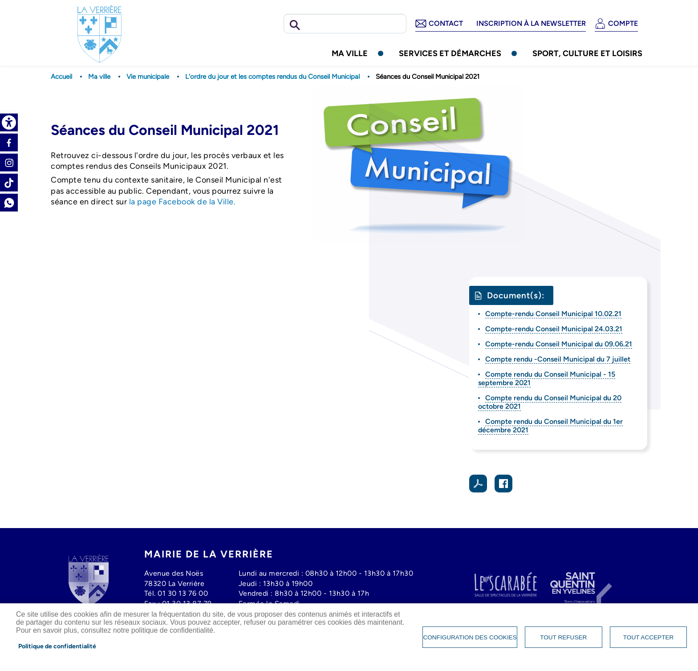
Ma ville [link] (350, 53)
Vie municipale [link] (147, 77)
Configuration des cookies (469, 637)
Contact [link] (446, 23)
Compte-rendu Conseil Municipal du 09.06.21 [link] (558, 344)
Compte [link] (623, 23)
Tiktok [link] (9, 182)
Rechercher (295, 25)
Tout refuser (563, 637)
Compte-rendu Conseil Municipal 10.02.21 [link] (553, 313)
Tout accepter (648, 637)
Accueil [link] (61, 77)
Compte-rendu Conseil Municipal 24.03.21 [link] (553, 329)
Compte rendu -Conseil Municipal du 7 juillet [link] (557, 359)
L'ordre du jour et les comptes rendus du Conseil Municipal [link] (272, 77)
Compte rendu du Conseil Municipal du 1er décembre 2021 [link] (550, 425)
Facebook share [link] (503, 483)
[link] (9, 122)
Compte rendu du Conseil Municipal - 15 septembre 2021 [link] (546, 378)
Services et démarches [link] (450, 53)
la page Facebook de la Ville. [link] (182, 201)
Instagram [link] (9, 162)
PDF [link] (478, 483)
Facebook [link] (9, 142)
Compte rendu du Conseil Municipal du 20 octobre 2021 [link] (549, 402)
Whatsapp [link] (9, 202)
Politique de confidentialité (57, 646)
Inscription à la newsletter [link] (531, 23)
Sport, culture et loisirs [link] (587, 53)
